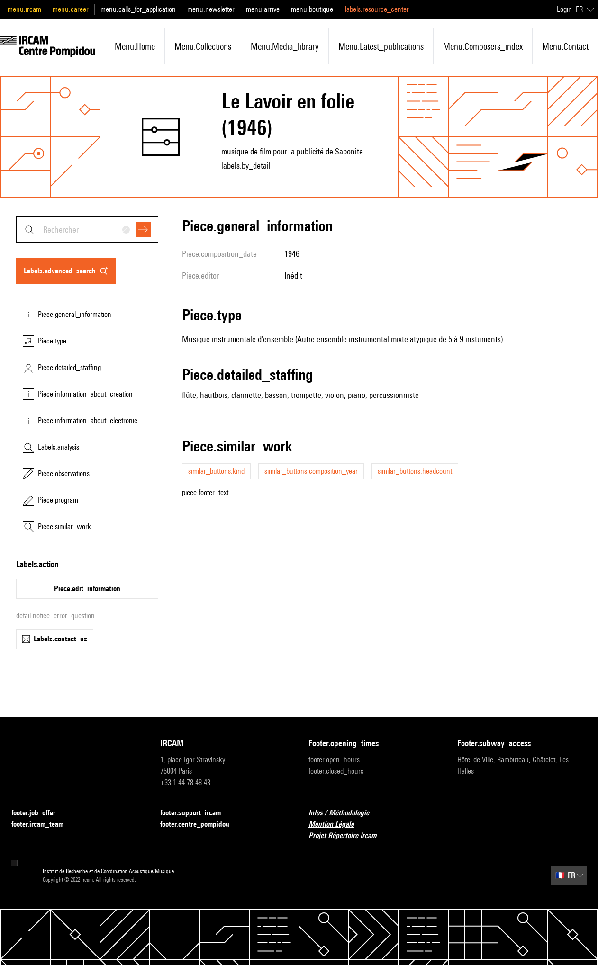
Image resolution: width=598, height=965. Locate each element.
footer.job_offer (39, 813)
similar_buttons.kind (216, 471)
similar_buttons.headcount (415, 471)
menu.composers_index (483, 46)
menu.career (71, 9)
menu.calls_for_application (138, 9)
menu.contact (565, 46)
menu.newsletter (211, 9)
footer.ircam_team (43, 825)
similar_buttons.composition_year (311, 471)
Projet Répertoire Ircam (348, 836)
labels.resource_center (377, 9)
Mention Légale (336, 825)
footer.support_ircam (196, 813)
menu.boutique (312, 9)
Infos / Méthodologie (344, 813)
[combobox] (87, 229)
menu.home (135, 46)
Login (564, 9)
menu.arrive (263, 9)
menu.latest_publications (381, 46)
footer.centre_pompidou (200, 825)
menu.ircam (24, 9)
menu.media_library (285, 46)
